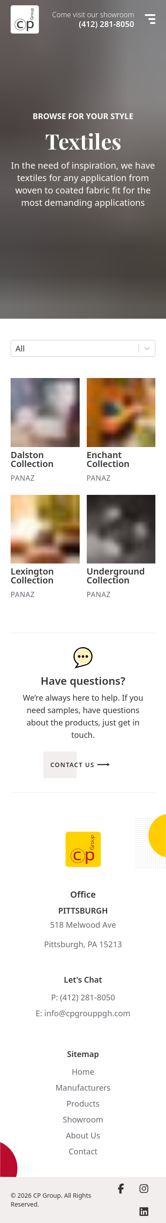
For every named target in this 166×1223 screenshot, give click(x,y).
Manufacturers (83, 1087)
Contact (83, 1151)
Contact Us (72, 764)
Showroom (83, 1119)
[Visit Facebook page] (120, 1188)
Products (83, 1103)
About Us (83, 1135)
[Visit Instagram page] (143, 1188)
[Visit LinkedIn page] (143, 1211)
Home (83, 1071)
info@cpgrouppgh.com (87, 1013)
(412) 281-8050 (106, 24)
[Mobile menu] (150, 19)
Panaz (23, 478)
